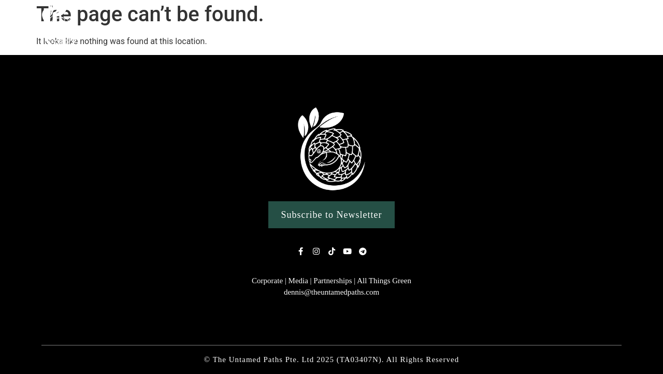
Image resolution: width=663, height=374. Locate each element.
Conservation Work (584, 27)
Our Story (205, 27)
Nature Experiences (285, 27)
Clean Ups (503, 27)
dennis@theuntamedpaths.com (331, 292)
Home (152, 27)
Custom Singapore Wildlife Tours (404, 27)
